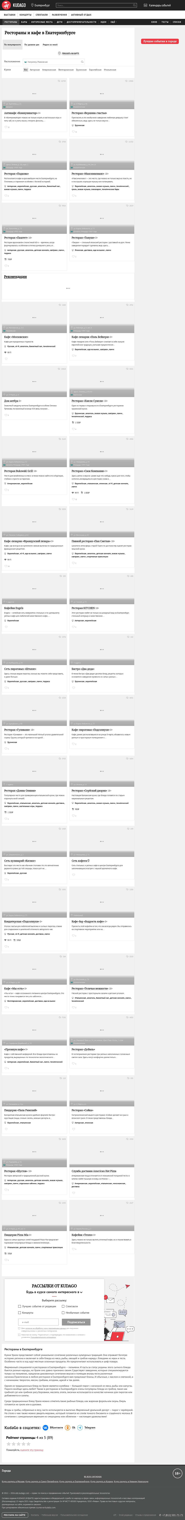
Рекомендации (15, 277)
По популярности (12, 44)
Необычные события (77, 1312)
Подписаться (76, 1322)
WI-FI (7, 352)
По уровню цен (31, 44)
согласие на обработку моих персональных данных (45, 1328)
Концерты (27, 1312)
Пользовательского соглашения (43, 1337)
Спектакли (72, 1306)
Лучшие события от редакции (39, 1306)
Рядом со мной (50, 44)
